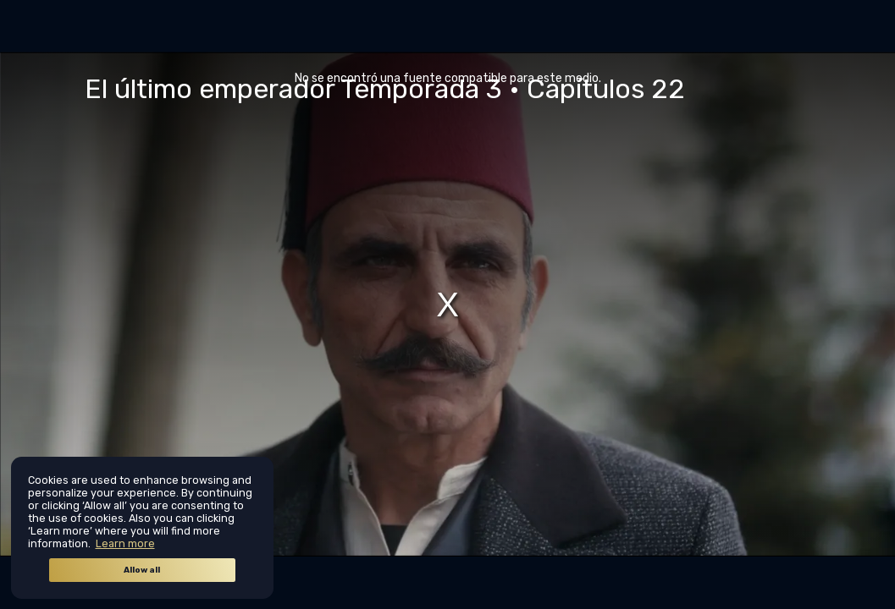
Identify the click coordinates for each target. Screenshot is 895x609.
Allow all (142, 570)
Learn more (125, 543)
